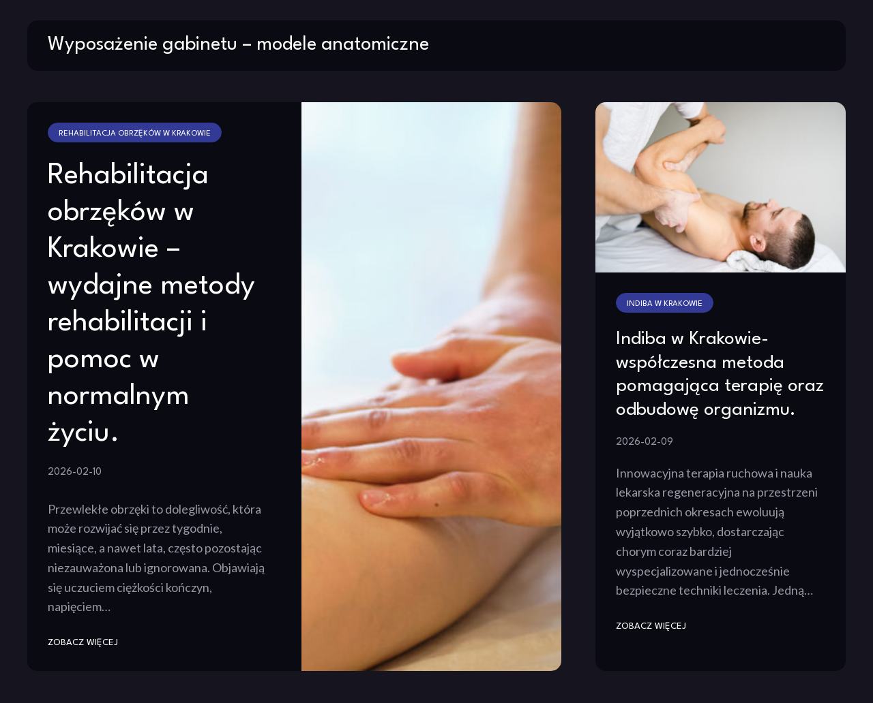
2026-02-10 (75, 472)
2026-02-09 (644, 442)
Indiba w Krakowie (664, 304)
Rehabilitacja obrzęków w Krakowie (135, 133)
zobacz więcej (83, 642)
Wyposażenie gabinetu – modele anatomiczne (238, 44)
